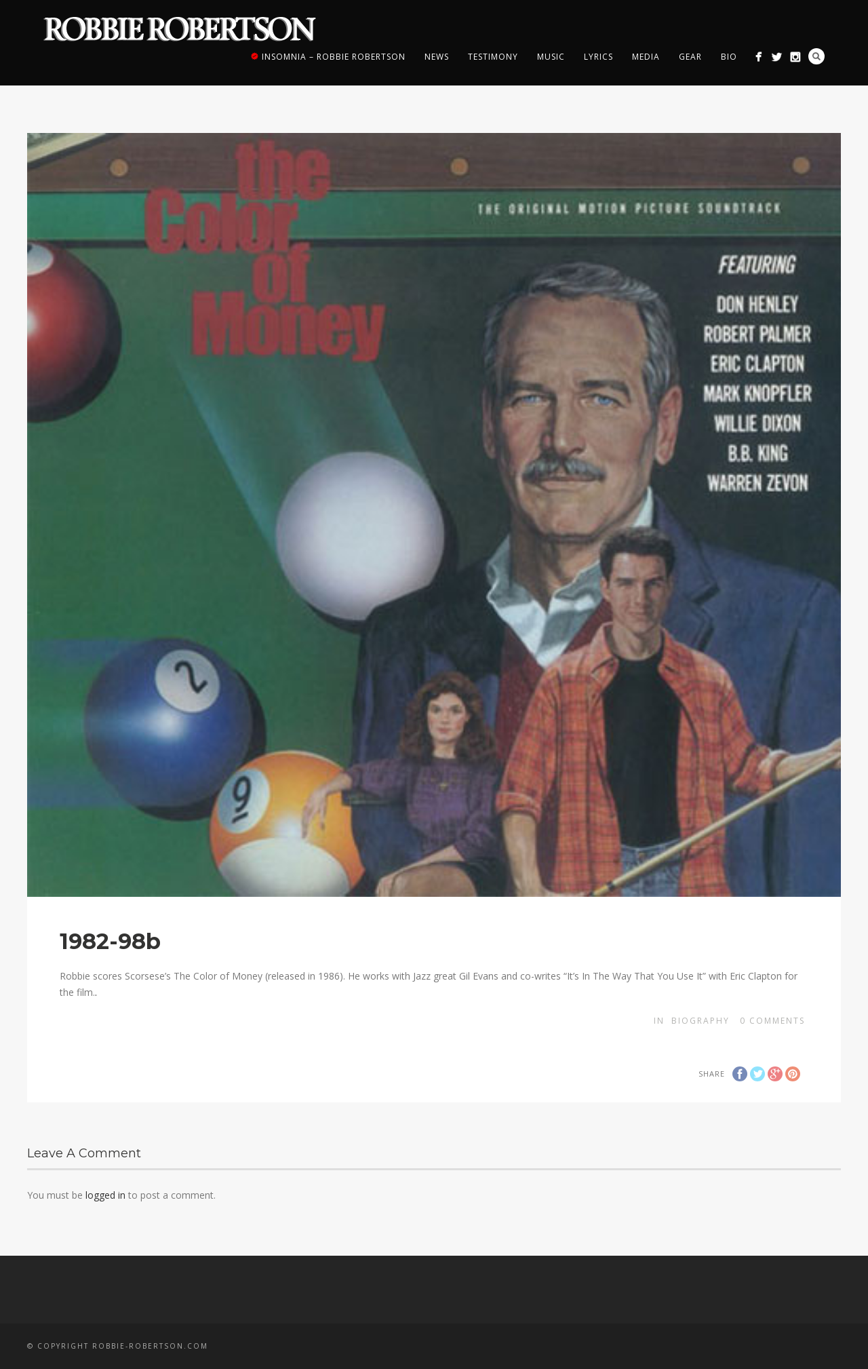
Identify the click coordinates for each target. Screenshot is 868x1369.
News (437, 56)
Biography (700, 1020)
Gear (690, 56)
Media (646, 56)
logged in (105, 1195)
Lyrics (598, 56)
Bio (729, 56)
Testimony (493, 56)
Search (816, 56)
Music (551, 56)
